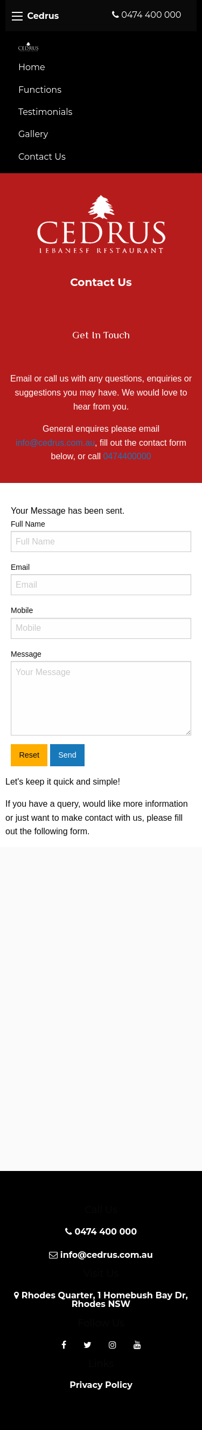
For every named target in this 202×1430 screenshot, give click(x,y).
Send (67, 755)
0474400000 (127, 456)
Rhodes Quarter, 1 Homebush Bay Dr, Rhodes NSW (100, 1299)
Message (101, 693)
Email (101, 579)
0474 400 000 (146, 15)
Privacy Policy (101, 1385)
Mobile (101, 622)
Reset (29, 755)
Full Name (101, 536)
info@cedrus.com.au (55, 442)
